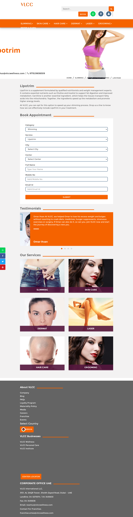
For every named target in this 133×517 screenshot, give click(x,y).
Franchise (24, 416)
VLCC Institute (27, 448)
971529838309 (36, 73)
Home (69, 78)
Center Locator (31, 476)
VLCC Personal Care (29, 445)
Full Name (30, 165)
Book (83, 14)
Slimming (27, 23)
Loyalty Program (28, 403)
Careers (23, 413)
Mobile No (30, 175)
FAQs (22, 399)
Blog (22, 396)
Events (23, 420)
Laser (90, 23)
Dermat (76, 23)
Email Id (29, 185)
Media (23, 409)
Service (29, 135)
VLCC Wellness (27, 442)
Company (24, 393)
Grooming (105, 23)
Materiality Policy (28, 406)
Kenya (26, 429)
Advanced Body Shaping (98, 78)
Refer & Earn (28, 28)
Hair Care (60, 23)
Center (28, 155)
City (27, 145)
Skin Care (43, 23)
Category (29, 125)
